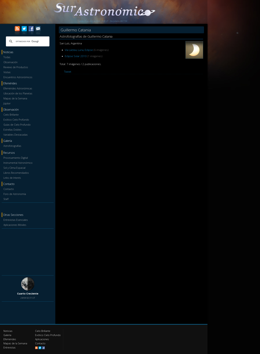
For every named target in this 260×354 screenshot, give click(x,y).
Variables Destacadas (15, 134)
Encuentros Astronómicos (17, 77)
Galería (7, 335)
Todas (6, 57)
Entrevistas (9, 347)
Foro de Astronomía (14, 194)
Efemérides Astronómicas (17, 88)
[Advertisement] (28, 251)
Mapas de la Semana (15, 98)
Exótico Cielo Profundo (16, 119)
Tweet (67, 71)
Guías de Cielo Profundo (17, 124)
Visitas (7, 72)
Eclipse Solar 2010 (76, 56)
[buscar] (27, 41)
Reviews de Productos (15, 67)
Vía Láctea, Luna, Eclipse (79, 50)
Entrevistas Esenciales (15, 220)
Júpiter (7, 103)
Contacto (8, 189)
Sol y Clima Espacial (14, 167)
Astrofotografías (12, 146)
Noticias (7, 331)
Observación (10, 62)
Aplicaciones (42, 339)
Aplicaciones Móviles (14, 225)
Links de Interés (12, 177)
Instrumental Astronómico (17, 162)
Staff (5, 199)
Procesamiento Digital (15, 157)
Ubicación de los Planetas (17, 93)
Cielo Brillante (11, 114)
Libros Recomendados (16, 172)
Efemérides (9, 339)
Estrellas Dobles (12, 129)
